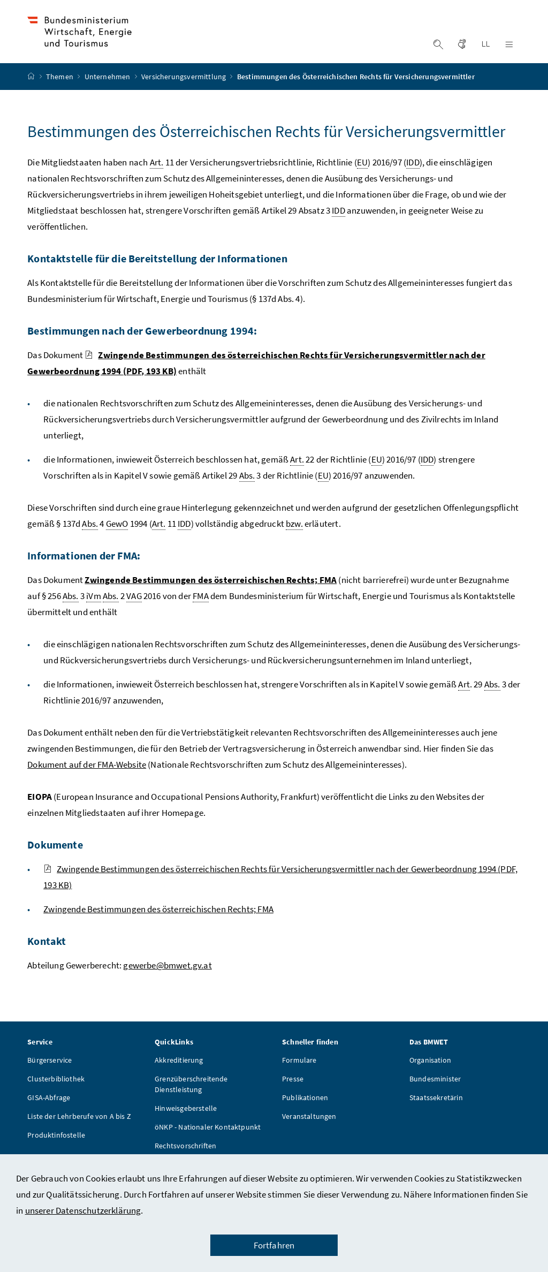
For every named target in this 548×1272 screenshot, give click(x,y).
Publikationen (305, 1108)
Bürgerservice (49, 1071)
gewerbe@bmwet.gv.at (167, 976)
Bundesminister (435, 1089)
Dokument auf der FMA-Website (86, 775)
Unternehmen (108, 87)
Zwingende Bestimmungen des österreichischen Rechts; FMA (158, 920)
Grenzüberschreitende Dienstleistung (191, 1095)
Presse (292, 1089)
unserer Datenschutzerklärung (83, 1210)
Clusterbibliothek (56, 1089)
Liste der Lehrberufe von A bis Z (79, 1127)
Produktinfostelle (56, 1145)
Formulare (299, 1071)
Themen (60, 87)
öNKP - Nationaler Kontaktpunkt (208, 1137)
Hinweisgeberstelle (186, 1119)
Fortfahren (274, 1245)
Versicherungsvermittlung (184, 87)
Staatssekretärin (436, 1108)
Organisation (430, 1071)
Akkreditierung (179, 1071)
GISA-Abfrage (48, 1108)
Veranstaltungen (309, 1127)
